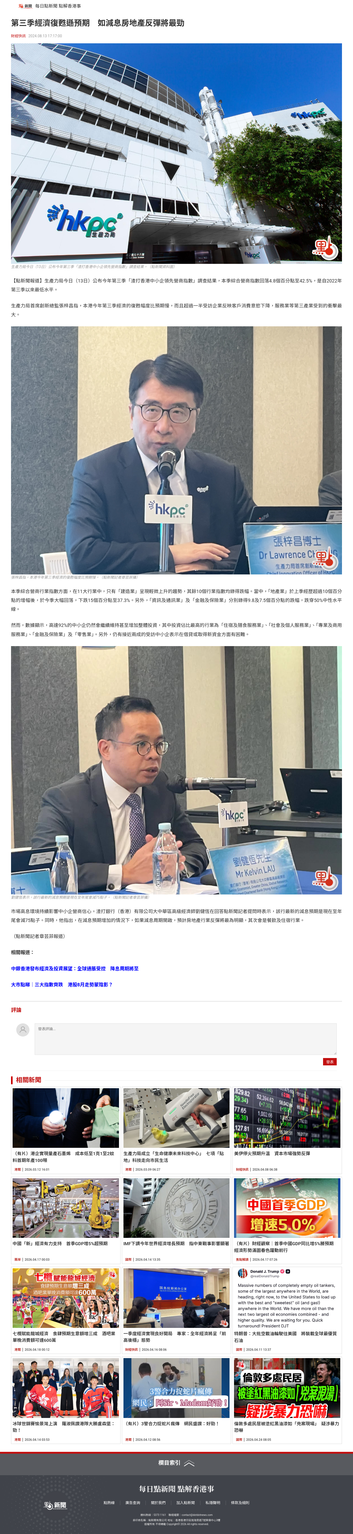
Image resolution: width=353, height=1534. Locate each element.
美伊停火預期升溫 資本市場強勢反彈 (272, 1153)
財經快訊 (18, 36)
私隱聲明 (213, 1503)
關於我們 (158, 1503)
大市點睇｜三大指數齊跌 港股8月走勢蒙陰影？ (62, 984)
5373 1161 (159, 1515)
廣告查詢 (133, 1503)
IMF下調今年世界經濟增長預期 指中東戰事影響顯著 (176, 1243)
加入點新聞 (185, 1503)
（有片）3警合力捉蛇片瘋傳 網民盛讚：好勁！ (171, 1423)
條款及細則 (240, 1503)
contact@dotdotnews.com (197, 1515)
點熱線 (109, 1503)
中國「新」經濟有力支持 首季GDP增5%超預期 (60, 1243)
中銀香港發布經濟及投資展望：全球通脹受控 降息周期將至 (75, 968)
